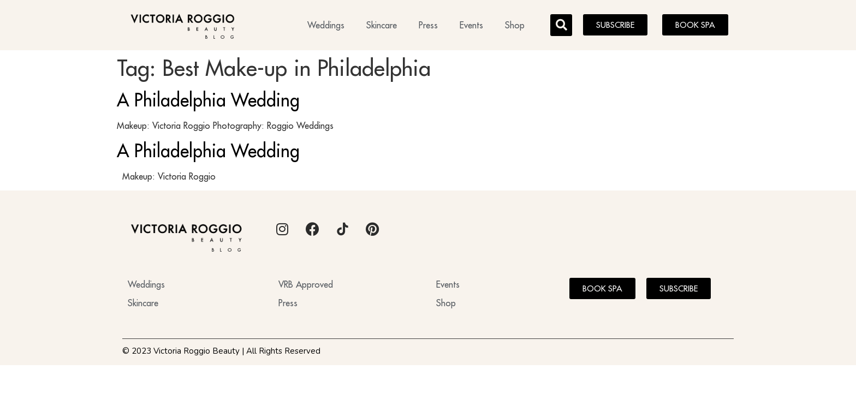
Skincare (381, 25)
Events (471, 25)
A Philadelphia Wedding (208, 99)
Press (428, 25)
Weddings (325, 25)
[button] (561, 25)
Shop (515, 25)
